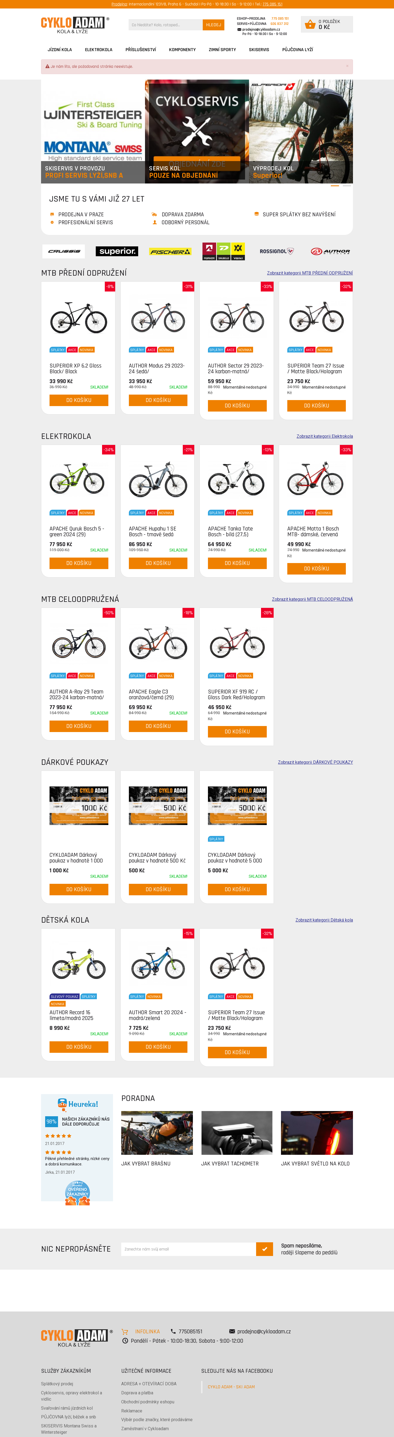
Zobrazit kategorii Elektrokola (325, 436)
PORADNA (138, 1098)
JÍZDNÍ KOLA (60, 49)
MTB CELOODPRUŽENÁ (80, 599)
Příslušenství (141, 49)
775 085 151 (272, 4)
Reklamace (131, 1410)
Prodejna (119, 4)
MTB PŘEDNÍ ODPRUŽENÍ (84, 273)
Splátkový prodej (57, 1383)
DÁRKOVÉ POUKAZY (74, 762)
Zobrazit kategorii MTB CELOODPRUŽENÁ (312, 599)
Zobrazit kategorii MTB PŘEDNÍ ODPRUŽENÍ (310, 273)
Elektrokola (98, 49)
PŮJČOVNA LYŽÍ (297, 49)
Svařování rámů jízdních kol (67, 1408)
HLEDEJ (213, 25)
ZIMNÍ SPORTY (222, 49)
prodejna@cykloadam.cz (261, 29)
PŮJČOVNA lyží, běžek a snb (68, 1416)
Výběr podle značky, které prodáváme (157, 1419)
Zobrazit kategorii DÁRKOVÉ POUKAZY (315, 762)
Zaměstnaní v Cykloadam (145, 1428)
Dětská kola (65, 920)
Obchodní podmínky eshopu (147, 1401)
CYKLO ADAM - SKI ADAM (231, 1387)
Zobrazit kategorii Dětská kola (324, 920)
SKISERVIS (259, 49)
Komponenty (182, 49)
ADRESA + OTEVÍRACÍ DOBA (148, 1383)
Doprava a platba (137, 1392)
